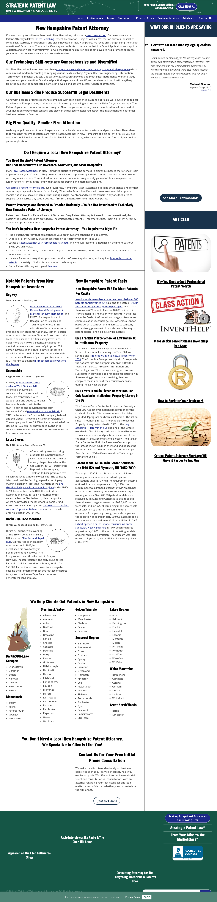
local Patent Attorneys (26, 171)
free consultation (96, 35)
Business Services (168, 18)
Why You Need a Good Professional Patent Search (181, 284)
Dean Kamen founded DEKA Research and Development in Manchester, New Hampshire (47, 310)
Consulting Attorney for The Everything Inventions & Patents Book (135, 877)
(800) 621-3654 (107, 801)
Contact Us (205, 18)
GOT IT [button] (147, 897)
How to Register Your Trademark (180, 400)
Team (110, 18)
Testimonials (95, 18)
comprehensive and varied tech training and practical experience (93, 69)
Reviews (52, 266)
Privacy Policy (132, 896)
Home (79, 18)
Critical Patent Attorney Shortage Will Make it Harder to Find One (180, 458)
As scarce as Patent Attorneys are (25, 187)
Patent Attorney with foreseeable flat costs (43, 242)
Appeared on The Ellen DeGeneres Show (29, 855)
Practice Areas (145, 18)
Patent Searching (44, 39)
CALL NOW (184, 7)
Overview (123, 18)
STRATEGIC (31, 5)
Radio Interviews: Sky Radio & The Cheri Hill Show (82, 839)
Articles (187, 18)
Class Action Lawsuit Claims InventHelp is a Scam (181, 343)
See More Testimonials (180, 198)
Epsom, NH (205, 90)
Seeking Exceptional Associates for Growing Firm (188, 818)
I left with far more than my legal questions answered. (181, 47)
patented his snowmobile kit (43, 411)
